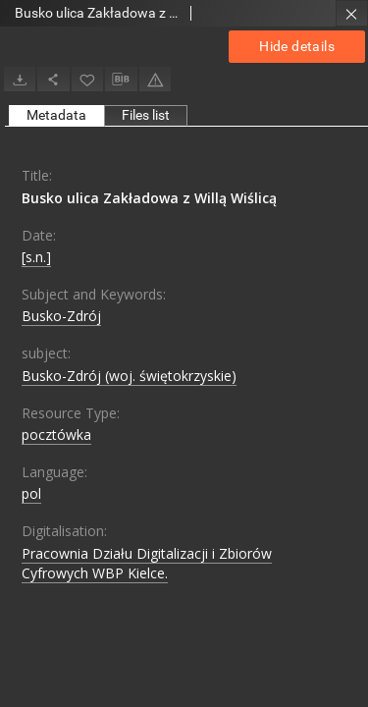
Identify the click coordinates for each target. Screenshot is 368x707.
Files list (146, 115)
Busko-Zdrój (61, 315)
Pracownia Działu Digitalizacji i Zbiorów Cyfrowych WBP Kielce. (147, 563)
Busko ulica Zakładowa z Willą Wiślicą (149, 198)
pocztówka (56, 434)
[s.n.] (36, 256)
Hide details (297, 46)
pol (31, 493)
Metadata (56, 115)
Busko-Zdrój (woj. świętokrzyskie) (129, 375)
